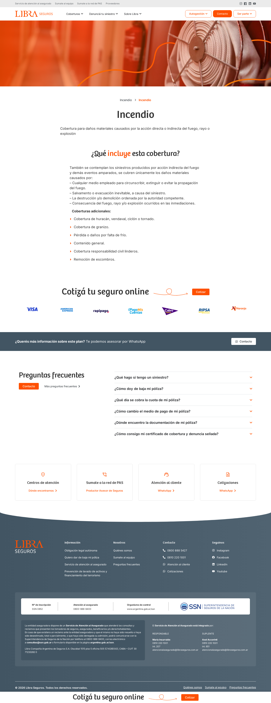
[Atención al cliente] (166, 474)
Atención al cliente (166, 483)
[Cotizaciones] (228, 474)
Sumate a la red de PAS (104, 483)
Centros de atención (43, 483)
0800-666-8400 (82, 609)
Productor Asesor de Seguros (104, 490)
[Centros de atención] (43, 474)
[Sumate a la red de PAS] (104, 474)
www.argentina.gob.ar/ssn (141, 609)
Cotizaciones (228, 483)
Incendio (126, 100)
